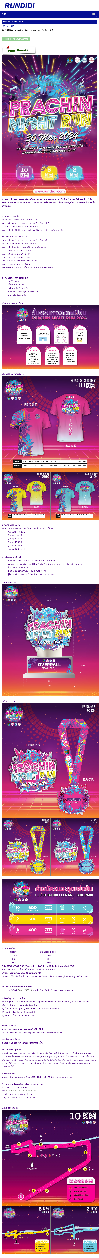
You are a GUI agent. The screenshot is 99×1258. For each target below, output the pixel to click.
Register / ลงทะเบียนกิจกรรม (16, 39)
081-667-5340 (29, 1091)
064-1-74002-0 (25, 990)
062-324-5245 (13, 1091)
